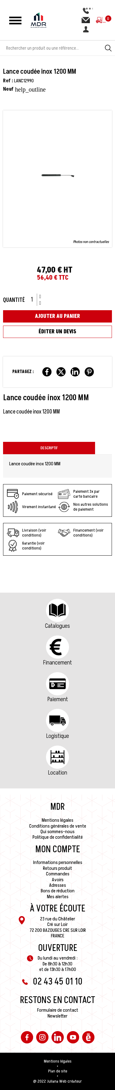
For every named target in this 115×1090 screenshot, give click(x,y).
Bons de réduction (58, 890)
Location (57, 772)
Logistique (57, 736)
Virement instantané (31, 507)
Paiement (58, 699)
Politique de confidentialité (58, 837)
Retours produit (57, 868)
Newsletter (57, 1016)
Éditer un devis (57, 331)
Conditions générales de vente (57, 826)
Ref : (8, 81)
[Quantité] (34, 300)
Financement (57, 662)
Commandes (57, 873)
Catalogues (57, 626)
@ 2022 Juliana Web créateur (57, 1081)
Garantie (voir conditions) (26, 546)
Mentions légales (57, 820)
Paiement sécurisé (29, 494)
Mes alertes (57, 896)
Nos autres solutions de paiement (83, 507)
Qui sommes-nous (57, 831)
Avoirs (57, 879)
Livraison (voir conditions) (26, 533)
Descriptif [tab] (49, 448)
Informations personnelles (57, 862)
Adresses (57, 885)
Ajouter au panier (57, 316)
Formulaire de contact (57, 1010)
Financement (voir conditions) (81, 533)
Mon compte (57, 849)
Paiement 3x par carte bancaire (79, 494)
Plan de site (57, 1071)
